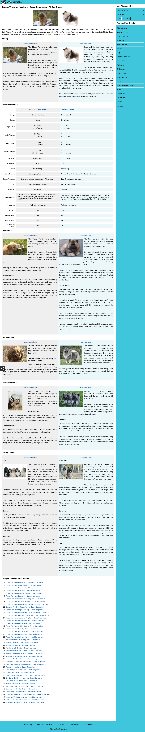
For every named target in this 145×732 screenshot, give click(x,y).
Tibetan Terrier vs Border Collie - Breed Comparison (24, 634)
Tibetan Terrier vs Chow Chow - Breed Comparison (23, 585)
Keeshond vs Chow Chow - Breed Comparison (22, 642)
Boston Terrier (122, 73)
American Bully (122, 77)
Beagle (119, 89)
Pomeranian (121, 40)
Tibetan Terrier (28, 43)
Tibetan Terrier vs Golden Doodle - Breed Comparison (24, 626)
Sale (35, 43)
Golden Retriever (123, 61)
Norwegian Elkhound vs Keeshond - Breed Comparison (25, 702)
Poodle (119, 102)
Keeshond (83, 43)
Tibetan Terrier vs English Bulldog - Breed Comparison (24, 610)
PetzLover (60, 724)
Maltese (119, 48)
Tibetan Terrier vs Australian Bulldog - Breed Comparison (25, 599)
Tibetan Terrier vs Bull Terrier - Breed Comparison (23, 623)
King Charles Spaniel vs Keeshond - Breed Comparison (25, 686)
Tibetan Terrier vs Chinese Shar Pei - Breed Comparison (25, 593)
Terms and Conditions (44, 724)
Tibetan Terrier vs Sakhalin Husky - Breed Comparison (24, 637)
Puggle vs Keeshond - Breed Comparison (20, 683)
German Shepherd (123, 57)
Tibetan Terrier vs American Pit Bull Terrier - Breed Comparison (27, 612)
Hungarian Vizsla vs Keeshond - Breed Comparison (24, 697)
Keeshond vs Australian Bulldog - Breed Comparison (24, 653)
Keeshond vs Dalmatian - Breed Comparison (21, 648)
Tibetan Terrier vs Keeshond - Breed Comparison (23, 596)
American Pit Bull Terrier (125, 85)
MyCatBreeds (88, 724)
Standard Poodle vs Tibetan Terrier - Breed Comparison (25, 607)
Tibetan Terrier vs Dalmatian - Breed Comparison (23, 590)
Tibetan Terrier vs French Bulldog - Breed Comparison (24, 582)
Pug (118, 53)
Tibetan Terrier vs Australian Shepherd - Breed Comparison (26, 618)
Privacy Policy (27, 724)
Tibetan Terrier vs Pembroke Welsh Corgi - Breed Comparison (27, 615)
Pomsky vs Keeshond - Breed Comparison (20, 667)
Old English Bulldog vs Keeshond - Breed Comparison (24, 678)
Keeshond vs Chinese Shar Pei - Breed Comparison (24, 651)
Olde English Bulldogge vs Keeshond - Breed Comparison (26, 675)
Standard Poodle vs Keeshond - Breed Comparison (23, 659)
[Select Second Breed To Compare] (130, 14)
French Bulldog (122, 44)
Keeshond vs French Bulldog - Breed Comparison (23, 640)
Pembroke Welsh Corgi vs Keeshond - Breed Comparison (26, 664)
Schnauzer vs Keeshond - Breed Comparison (21, 681)
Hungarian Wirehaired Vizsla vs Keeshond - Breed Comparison (28, 694)
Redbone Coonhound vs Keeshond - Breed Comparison (25, 700)
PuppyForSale (74, 724)
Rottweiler (120, 65)
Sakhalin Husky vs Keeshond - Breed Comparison (23, 670)
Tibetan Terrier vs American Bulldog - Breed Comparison (25, 621)
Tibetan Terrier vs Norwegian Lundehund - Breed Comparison (27, 604)
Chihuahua (120, 69)
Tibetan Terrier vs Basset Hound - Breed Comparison (24, 631)
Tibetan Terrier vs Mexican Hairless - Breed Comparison (25, 601)
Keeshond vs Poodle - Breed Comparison (20, 645)
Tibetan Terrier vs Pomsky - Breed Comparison (22, 629)
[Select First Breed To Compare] (130, 10)
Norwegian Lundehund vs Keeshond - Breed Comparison (26, 661)
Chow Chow (121, 93)
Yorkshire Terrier (122, 32)
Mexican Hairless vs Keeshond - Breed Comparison (24, 656)
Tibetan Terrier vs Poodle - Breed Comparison (22, 588)
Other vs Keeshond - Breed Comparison (20, 672)
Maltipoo (120, 106)
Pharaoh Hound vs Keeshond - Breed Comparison (23, 692)
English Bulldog (122, 36)
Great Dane (121, 98)
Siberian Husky (122, 28)
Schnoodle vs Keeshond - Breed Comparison (21, 689)
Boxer (119, 81)
